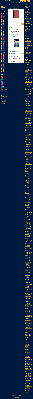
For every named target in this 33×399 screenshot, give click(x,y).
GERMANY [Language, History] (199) (29, 147)
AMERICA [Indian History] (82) (28, 17)
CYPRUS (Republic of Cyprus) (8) (28, 105)
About (1, 8)
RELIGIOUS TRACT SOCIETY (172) (28, 296)
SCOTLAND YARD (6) (27, 311)
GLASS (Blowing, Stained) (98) (28, 150)
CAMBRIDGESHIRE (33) (27, 75)
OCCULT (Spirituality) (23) (27, 267)
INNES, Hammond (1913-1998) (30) (28, 168)
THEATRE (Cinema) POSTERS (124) (28, 363)
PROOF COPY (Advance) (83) (28, 292)
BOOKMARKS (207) (27, 58)
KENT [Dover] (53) (27, 192)
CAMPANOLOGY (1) (27, 76)
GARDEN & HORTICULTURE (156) (28, 145)
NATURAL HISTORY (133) (27, 250)
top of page (26, 392)
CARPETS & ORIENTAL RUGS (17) (28, 81)
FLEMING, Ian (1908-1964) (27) (28, 137)
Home (1, 4)
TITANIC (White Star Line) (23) (28, 366)
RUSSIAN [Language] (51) (27, 303)
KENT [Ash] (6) (26, 186)
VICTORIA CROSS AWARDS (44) (28, 375)
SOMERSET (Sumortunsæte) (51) (28, 322)
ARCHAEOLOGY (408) (27, 23)
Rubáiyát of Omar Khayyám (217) (28, 301)
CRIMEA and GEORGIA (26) (28, 103)
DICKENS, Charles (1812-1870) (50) (28, 113)
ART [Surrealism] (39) (27, 39)
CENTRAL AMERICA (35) (27, 85)
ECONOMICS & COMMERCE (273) (28, 119)
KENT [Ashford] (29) (27, 185)
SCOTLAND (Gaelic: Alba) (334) (28, 310)
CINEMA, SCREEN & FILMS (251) (28, 95)
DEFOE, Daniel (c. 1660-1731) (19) (28, 108)
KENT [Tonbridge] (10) (27, 207)
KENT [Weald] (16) (27, 209)
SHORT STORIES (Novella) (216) (28, 316)
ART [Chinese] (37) (27, 33)
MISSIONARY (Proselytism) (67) (28, 240)
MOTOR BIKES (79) (27, 244)
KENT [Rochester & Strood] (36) (28, 202)
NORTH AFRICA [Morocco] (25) (28, 259)
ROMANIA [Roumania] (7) (27, 298)
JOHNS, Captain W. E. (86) (27, 181)
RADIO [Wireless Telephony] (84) (28, 294)
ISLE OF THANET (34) (27, 175)
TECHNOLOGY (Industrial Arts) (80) (28, 359)
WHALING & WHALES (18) (27, 383)
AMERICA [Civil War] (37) (27, 15)
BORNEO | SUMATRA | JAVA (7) (28, 60)
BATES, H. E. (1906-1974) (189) (28, 49)
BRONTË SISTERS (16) (27, 68)
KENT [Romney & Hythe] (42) (28, 203)
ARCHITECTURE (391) (27, 26)
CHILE (9, 37)
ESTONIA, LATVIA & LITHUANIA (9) (28, 129)
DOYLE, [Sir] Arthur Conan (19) (28, 117)
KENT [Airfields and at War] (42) (28, 183)
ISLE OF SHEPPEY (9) (27, 174)
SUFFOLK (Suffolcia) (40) (27, 350)
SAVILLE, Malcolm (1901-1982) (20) (28, 307)
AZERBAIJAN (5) (27, 47)
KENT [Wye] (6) (26, 211)
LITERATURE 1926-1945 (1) (28, 224)
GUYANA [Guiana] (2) (27, 154)
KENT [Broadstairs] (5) (27, 187)
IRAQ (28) (26, 170)
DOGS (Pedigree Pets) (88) (28, 115)
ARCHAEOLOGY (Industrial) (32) (28, 24)
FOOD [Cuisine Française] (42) (28, 140)
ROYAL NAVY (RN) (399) (27, 300)
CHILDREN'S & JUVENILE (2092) (28, 89)
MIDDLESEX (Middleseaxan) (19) (28, 236)
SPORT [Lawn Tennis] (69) (27, 336)
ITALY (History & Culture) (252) (28, 178)
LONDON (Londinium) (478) (28, 226)
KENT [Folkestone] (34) (27, 195)
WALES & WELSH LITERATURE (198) (29, 378)
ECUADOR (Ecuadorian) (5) (28, 120)
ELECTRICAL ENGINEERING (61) (28, 121)
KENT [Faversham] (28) (27, 194)
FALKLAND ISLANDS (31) (27, 132)
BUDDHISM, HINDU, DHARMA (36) (28, 70)
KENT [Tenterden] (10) (27, 206)
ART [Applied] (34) (27, 30)
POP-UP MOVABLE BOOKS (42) (28, 288)
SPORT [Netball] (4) (27, 337)
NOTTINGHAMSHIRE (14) (27, 264)
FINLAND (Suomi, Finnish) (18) (28, 134)
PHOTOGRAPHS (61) (27, 280)
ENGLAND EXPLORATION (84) (28, 123)
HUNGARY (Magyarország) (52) (28, 163)
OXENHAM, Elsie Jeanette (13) (28, 272)
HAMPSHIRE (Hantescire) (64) (28, 155)
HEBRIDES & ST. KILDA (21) (28, 157)
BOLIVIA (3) (26, 57)
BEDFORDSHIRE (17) (27, 51)
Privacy (1, 104)
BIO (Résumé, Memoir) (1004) (28, 54)
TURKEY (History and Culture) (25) (28, 371)
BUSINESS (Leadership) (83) (28, 73)
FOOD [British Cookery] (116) (28, 139)
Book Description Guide (3, 103)
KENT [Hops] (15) (27, 198)
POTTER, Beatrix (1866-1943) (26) (28, 290)
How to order (2, 5)
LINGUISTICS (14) (27, 221)
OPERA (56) (26, 269)
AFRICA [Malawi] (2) (27, 8)
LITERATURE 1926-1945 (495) (28, 223)
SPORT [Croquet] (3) (27, 331)
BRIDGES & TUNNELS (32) (28, 65)
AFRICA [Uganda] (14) (27, 12)
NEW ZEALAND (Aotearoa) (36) (28, 254)
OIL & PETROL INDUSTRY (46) (28, 268)
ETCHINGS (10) (26, 130)
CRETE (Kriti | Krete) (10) (27, 102)
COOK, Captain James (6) (27, 100)
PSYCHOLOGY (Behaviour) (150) (28, 293)
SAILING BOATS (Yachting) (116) (28, 305)
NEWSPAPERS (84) (27, 255)
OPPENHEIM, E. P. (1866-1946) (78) (28, 270)
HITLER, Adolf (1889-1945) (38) (28, 160)
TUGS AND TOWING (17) (27, 370)
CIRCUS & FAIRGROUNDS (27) (28, 96)
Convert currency (22, 22)
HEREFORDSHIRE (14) (27, 159)
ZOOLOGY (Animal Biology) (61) (28, 391)
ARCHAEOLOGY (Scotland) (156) (28, 25)
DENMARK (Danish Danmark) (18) (28, 109)
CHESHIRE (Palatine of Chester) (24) (29, 88)
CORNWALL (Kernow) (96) (27, 101)
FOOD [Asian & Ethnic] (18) (28, 138)
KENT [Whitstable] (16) (27, 210)
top (16, 63)
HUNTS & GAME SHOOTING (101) (28, 164)
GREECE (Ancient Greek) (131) (28, 153)
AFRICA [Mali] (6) (27, 9)
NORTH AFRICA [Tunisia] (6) (28, 261)
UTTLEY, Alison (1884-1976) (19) (28, 373)
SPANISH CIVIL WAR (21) (27, 324)
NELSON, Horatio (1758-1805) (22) (28, 252)
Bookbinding (2, 9)
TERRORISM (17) (27, 361)
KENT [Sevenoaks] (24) (27, 204)
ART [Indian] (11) (27, 36)
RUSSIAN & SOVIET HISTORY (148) (28, 302)
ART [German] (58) (27, 35)
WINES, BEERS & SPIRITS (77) (28, 385)
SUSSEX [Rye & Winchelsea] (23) (28, 355)
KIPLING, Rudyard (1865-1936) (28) (28, 213)
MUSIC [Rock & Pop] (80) (27, 247)
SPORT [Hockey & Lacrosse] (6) (28, 335)
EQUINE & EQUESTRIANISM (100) (28, 127)
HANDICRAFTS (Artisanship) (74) (28, 156)
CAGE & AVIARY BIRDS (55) (28, 74)
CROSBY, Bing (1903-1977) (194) (28, 104)
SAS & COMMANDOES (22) (28, 306)
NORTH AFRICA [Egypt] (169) (28, 258)
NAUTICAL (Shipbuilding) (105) (28, 251)
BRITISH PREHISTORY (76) (28, 67)
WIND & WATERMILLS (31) (28, 384)
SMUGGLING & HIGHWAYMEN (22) (28, 320)
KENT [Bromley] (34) (27, 188)
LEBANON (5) (26, 218)
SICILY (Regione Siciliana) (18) (28, 318)
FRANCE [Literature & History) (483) (28, 143)
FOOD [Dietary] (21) (27, 141)
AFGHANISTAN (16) (27, 5)
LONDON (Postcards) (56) (27, 227)
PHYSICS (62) (26, 281)
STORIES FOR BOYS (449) (28, 347)
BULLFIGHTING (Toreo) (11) (28, 71)
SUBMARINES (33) (27, 349)
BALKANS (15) (26, 48)
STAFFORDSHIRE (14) (27, 345)
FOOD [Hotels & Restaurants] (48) (28, 142)
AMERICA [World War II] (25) (28, 18)
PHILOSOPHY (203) (27, 279)
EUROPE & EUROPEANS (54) (28, 131)
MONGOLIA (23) (26, 242)
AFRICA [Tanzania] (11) (27, 11)
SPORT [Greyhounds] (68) (27, 334)
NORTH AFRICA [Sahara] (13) (28, 260)
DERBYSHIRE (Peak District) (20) (28, 111)
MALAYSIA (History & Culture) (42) (28, 229)
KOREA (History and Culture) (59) (28, 214)
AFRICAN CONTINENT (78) (28, 13)
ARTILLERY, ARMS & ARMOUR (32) (28, 41)
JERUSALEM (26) (27, 180)
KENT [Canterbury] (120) (27, 189)
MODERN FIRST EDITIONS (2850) (28, 241)
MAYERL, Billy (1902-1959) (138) (28, 231)
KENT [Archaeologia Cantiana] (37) (28, 184)
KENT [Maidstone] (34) (27, 199)
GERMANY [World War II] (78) (28, 148)
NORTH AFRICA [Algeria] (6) (28, 257)
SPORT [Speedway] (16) (27, 342)
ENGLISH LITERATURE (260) (28, 125)
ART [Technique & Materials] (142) (28, 40)
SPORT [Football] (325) (27, 333)
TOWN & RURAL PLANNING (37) (28, 367)
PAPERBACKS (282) (27, 276)
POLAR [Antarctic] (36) (27, 286)
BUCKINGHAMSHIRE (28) (27, 69)
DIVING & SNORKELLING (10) (28, 114)
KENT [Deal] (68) (27, 191)
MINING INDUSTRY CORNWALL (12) (28, 239)
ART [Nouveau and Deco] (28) (28, 37)
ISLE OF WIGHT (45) (27, 176)
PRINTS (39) (26, 291)
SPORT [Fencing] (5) (27, 332)
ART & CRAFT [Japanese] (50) (28, 29)
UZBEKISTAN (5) (27, 374)
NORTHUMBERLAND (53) (27, 263)
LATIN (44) (26, 217)
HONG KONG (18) (27, 161)
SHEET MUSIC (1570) (27, 314)
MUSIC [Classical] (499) (27, 246)
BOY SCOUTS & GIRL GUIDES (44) (28, 61)
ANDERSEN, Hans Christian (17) (28, 19)
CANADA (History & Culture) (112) (28, 77)
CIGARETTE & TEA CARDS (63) (28, 93)
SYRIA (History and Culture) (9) (28, 358)
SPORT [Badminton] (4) (27, 327)
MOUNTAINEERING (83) (27, 245)
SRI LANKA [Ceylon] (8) (27, 344)
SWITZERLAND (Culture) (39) (28, 357)
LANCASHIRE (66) (27, 216)
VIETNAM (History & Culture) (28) (28, 376)
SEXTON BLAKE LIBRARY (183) (28, 312)
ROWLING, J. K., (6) (27, 299)
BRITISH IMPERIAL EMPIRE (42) (28, 66)
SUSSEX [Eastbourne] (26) (28, 354)
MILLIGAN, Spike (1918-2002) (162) (28, 237)
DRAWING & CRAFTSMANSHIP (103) (29, 118)
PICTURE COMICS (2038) (27, 282)
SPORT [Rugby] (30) (27, 339)
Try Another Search (15, 8)
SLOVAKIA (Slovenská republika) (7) (28, 319)
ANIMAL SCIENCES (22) (27, 20)
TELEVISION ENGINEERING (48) (28, 360)
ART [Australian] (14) (27, 31)
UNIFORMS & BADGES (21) (28, 372)
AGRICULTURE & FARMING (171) (28, 14)
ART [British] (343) (27, 32)
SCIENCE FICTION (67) (27, 308)
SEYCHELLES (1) (27, 313)
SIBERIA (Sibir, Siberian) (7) (28, 317)
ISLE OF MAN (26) (27, 173)
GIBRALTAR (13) (27, 149)
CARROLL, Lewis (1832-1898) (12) (28, 82)
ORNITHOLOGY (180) (27, 271)
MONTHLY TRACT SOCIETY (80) (28, 243)
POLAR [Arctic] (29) (27, 287)
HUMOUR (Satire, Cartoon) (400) (28, 162)
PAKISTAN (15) (26, 274)
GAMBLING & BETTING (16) (28, 144)
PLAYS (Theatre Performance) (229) (28, 284)
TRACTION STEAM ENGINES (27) (28, 368)
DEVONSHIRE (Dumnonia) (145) (28, 112)
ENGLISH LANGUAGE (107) (28, 124)
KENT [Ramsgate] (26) (27, 201)
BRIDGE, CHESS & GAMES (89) (28, 64)
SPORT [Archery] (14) (27, 326)
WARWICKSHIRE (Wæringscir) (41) (28, 379)
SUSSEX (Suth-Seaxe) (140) (28, 352)
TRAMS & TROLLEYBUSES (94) (28, 369)
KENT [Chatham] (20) (27, 190)
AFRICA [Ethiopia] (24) (27, 6)
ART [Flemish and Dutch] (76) (28, 34)
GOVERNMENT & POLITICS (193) (28, 152)
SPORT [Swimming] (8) (27, 343)
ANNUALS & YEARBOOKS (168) (28, 21)
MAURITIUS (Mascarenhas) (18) (28, 230)
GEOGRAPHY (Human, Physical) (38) (28, 146)
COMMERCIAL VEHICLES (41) (28, 98)
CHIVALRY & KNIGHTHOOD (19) (28, 91)
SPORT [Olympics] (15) (27, 338)
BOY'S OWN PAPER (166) (27, 62)
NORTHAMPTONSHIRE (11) (28, 262)
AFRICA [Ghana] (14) (27, 7)
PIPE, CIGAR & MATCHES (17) (28, 283)
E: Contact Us (19, 2)
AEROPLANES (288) (27, 4)
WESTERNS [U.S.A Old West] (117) (28, 382)
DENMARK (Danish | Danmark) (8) (28, 110)
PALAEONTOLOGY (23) (27, 275)
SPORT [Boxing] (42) (27, 330)
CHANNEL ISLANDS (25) (27, 87)
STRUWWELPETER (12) (27, 348)
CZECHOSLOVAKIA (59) (27, 106)
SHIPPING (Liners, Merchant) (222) (28, 315)
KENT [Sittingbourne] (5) (27, 205)
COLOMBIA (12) (26, 97)
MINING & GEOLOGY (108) (28, 238)
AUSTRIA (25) (26, 46)
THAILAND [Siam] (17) (27, 362)
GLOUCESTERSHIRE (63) (27, 151)
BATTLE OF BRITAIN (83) (27, 50)
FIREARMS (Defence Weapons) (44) (28, 135)
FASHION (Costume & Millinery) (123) (29, 133)
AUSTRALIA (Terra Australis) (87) (28, 45)
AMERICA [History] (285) (27, 16)
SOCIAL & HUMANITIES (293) (28, 321)
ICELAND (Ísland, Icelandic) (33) (28, 165)
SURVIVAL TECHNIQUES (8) (28, 351)
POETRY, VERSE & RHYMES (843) (28, 285)
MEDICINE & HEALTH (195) (28, 233)
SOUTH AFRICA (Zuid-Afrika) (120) (28, 323)
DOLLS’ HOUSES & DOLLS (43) (28, 116)
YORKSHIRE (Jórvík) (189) (27, 388)
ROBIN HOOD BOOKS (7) (27, 297)
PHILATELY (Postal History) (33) (28, 278)
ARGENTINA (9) (26, 27)
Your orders (2, 6)
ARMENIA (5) (26, 28)
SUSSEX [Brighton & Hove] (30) (28, 353)
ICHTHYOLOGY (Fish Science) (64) (28, 166)
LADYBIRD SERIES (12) (27, 215)
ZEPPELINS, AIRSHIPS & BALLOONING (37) (27, 390)
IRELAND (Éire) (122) (27, 171)
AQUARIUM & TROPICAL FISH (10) (28, 22)
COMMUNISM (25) (27, 99)
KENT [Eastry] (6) (27, 193)
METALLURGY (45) (27, 234)
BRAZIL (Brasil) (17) (27, 63)
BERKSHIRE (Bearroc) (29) (27, 53)
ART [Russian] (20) (27, 38)
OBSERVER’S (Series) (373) (28, 266)
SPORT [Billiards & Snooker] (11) (28, 328)
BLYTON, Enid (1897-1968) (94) (28, 56)
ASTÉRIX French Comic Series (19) (28, 42)
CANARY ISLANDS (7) (27, 79)
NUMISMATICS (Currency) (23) (28, 265)
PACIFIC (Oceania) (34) (27, 273)
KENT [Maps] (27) (27, 200)
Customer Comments (3, 7)
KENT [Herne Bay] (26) (27, 197)
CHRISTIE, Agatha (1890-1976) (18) (28, 92)
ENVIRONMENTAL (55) (27, 126)
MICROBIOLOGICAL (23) (27, 235)
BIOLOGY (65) (26, 55)
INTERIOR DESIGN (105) (27, 169)
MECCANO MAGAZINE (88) (28, 232)
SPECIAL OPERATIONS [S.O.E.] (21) (28, 325)
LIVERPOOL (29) (27, 225)
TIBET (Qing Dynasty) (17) (28, 365)
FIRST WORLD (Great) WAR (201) (28, 136)
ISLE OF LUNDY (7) (27, 172)
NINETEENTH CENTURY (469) (28, 256)
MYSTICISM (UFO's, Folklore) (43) (28, 248)
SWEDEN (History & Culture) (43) (28, 356)
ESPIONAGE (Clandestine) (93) (28, 128)
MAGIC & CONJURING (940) (28, 228)
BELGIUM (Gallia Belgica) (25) (28, 52)
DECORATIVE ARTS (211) (27, 107)
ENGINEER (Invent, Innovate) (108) (28, 122)
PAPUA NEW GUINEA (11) (27, 277)
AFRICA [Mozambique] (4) (27, 10)
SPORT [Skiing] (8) (27, 341)
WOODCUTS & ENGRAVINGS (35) (28, 386)
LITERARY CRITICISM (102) (28, 222)
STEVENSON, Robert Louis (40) (28, 346)
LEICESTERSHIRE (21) (27, 219)
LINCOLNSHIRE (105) (27, 220)
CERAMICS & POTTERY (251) (28, 86)
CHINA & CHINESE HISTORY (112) (28, 90)
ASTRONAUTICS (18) (27, 43)
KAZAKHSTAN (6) (27, 182)
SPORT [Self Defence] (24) (28, 340)
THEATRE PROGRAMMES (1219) (28, 364)
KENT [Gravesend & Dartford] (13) (28, 196)
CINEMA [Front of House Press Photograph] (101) (28, 94)
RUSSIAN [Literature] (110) (28, 304)
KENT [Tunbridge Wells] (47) (28, 208)
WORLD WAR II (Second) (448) (28, 387)
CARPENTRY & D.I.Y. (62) (27, 80)
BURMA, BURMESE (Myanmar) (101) (28, 72)
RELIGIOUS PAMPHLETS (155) (28, 295)
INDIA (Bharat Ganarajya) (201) (28, 167)
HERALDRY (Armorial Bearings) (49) (28, 158)
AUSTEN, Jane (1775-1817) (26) (28, 44)
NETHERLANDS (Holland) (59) (28, 253)
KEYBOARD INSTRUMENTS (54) (28, 212)
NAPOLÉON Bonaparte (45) (28, 249)
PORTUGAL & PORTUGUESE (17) (28, 289)
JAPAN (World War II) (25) (27, 179)
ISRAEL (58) (26, 177)
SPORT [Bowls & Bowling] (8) (28, 329)
